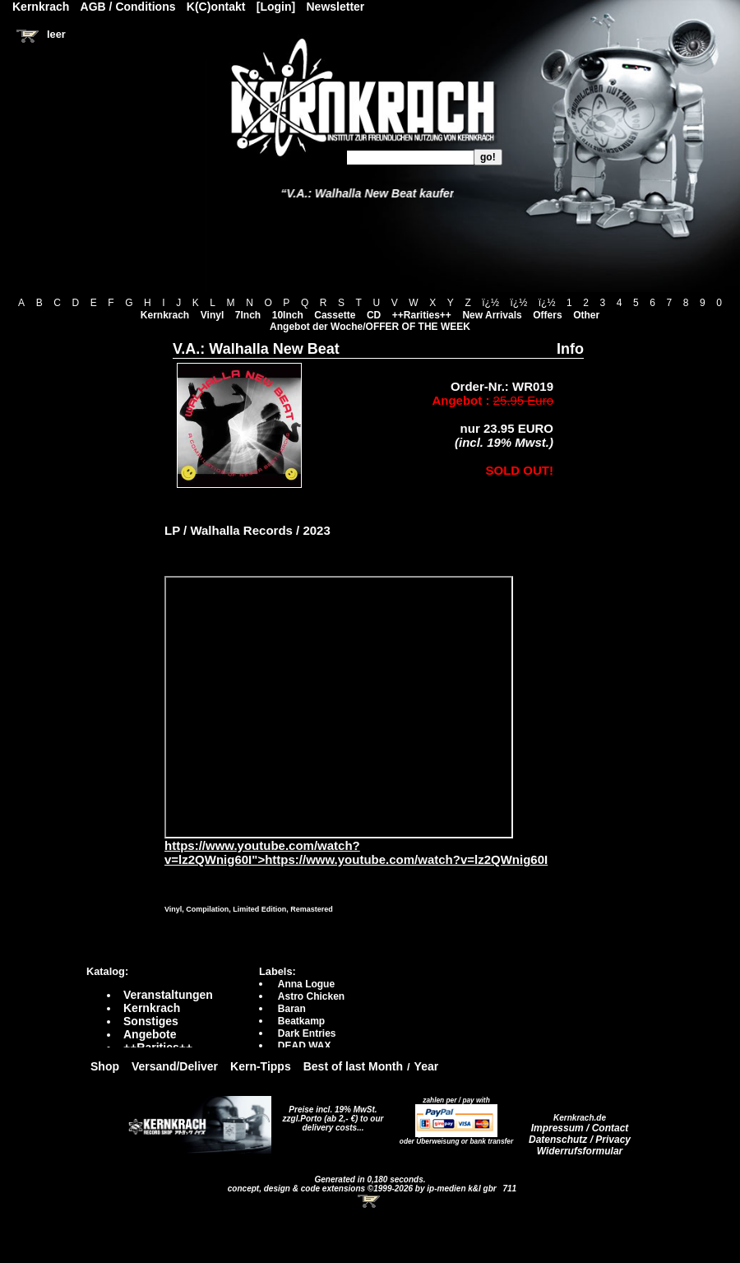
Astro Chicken (311, 996)
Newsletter (336, 6)
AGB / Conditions (128, 6)
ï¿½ (490, 303)
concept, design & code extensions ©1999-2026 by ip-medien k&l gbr (363, 1188)
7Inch (248, 315)
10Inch (287, 315)
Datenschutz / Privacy (580, 1139)
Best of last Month (353, 1066)
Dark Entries (307, 1033)
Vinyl (212, 315)
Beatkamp (301, 1021)
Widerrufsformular (580, 1151)
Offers (547, 315)
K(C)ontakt (216, 6)
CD (374, 315)
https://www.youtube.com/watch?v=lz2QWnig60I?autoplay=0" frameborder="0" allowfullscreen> (338, 707)
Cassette (334, 315)
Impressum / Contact (580, 1128)
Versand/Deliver (175, 1066)
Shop (104, 1066)
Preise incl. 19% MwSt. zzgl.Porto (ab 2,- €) (330, 1114)
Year (426, 1066)
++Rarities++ (421, 315)
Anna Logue (306, 984)
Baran (292, 1009)
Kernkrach (165, 315)
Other (586, 315)
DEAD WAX (304, 1046)
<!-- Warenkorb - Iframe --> (370, 1201)
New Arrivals (491, 315)
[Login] (276, 6)
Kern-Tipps (260, 1066)
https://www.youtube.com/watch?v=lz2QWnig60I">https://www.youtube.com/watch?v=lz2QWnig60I (356, 846)
